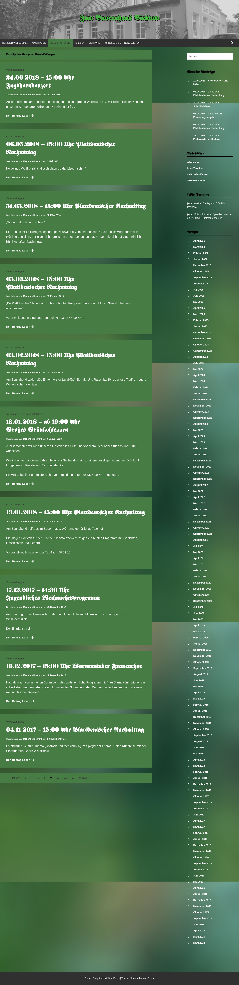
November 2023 (202, 405)
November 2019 (202, 656)
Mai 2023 (198, 430)
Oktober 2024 (201, 344)
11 (65, 777)
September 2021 (202, 534)
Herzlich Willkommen (15, 43)
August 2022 (200, 485)
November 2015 (202, 906)
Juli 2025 (198, 289)
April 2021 (199, 558)
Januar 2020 (200, 643)
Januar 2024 (200, 393)
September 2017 (202, 802)
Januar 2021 (200, 576)
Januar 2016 (200, 894)
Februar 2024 (201, 387)
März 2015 (199, 936)
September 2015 (202, 918)
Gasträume (39, 43)
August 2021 (200, 540)
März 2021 (199, 564)
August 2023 (200, 424)
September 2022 (202, 479)
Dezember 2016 (202, 845)
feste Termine (195, 168)
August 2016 (200, 869)
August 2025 (200, 283)
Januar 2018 (200, 778)
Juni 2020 (198, 613)
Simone (134, 978)
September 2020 (202, 601)
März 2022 (199, 503)
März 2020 (199, 631)
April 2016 (199, 888)
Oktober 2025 (201, 271)
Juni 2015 (198, 924)
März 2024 (199, 381)
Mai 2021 (198, 552)
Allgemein (193, 162)
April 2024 (199, 375)
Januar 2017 (200, 839)
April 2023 (199, 436)
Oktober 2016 (201, 857)
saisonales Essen (15, 414)
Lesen (20, 115)
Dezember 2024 (202, 332)
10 (57, 777)
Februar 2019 (201, 704)
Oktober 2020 (201, 595)
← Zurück (14, 777)
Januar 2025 (200, 326)
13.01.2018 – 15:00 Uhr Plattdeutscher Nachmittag (75, 513)
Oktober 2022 (201, 473)
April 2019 (199, 692)
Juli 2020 (198, 607)
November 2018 (202, 723)
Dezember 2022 (202, 460)
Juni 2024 (198, 363)
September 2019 (202, 668)
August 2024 (200, 357)
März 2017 (199, 827)
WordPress (114, 978)
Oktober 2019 (201, 662)
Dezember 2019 (202, 650)
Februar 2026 (201, 253)
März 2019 (199, 698)
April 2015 (199, 930)
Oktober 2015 (201, 912)
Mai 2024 (198, 369)
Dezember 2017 (202, 784)
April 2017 (199, 820)
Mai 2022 (198, 491)
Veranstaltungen (60, 43)
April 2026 (199, 241)
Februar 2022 (201, 509)
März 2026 (199, 247)
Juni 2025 (198, 296)
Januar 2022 (200, 515)
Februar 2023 (201, 448)
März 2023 (199, 442)
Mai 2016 (198, 881)
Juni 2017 (198, 814)
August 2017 (200, 808)
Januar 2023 (200, 454)
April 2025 (199, 308)
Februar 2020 (201, 637)
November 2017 (202, 790)
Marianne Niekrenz (32, 94)
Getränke (94, 43)
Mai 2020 (198, 619)
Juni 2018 (198, 747)
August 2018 (200, 741)
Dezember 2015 (202, 900)
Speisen (79, 43)
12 (72, 777)
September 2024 (202, 350)
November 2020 (202, 588)
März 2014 (199, 943)
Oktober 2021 (201, 527)
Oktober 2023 (201, 411)
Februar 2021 (201, 570)
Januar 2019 (200, 711)
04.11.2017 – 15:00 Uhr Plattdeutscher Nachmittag (75, 730)
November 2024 (202, 338)
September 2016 (202, 863)
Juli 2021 (198, 546)
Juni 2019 (198, 680)
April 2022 (199, 497)
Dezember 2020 (202, 582)
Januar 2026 (200, 259)
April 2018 (199, 759)
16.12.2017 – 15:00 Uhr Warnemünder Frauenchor (74, 667)
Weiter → (84, 777)
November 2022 (202, 466)
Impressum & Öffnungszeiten (122, 43)
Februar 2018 (201, 772)
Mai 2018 (198, 753)
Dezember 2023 (202, 399)
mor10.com (148, 978)
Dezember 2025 (202, 265)
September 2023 (202, 418)
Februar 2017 (201, 833)
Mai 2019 (198, 686)
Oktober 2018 (201, 729)
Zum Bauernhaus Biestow (119, 18)
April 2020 (199, 625)
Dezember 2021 (202, 521)
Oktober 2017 (201, 796)
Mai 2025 (198, 302)
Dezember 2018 (202, 717)
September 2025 (202, 277)
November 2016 (202, 851)
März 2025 (199, 314)
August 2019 (200, 674)
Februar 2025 (201, 320)
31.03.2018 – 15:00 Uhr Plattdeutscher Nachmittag (76, 207)
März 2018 (199, 766)
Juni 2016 (198, 875)
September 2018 (202, 735)
